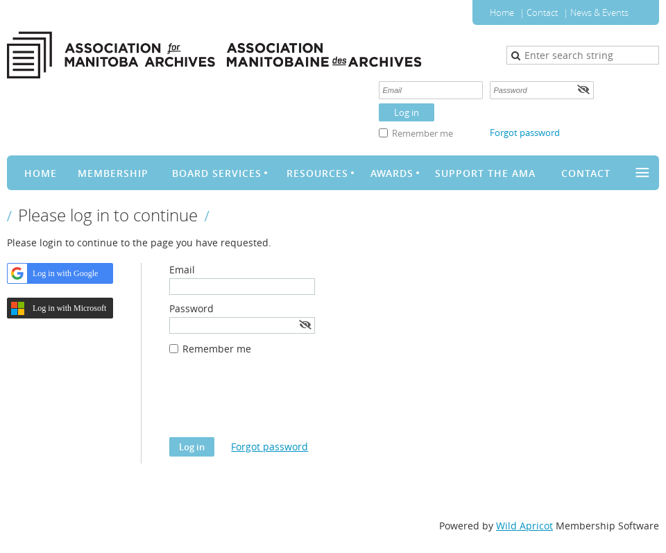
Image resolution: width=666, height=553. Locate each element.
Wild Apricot (524, 525)
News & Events (599, 12)
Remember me (422, 133)
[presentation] (274, 403)
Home (502, 12)
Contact (542, 12)
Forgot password (525, 132)
